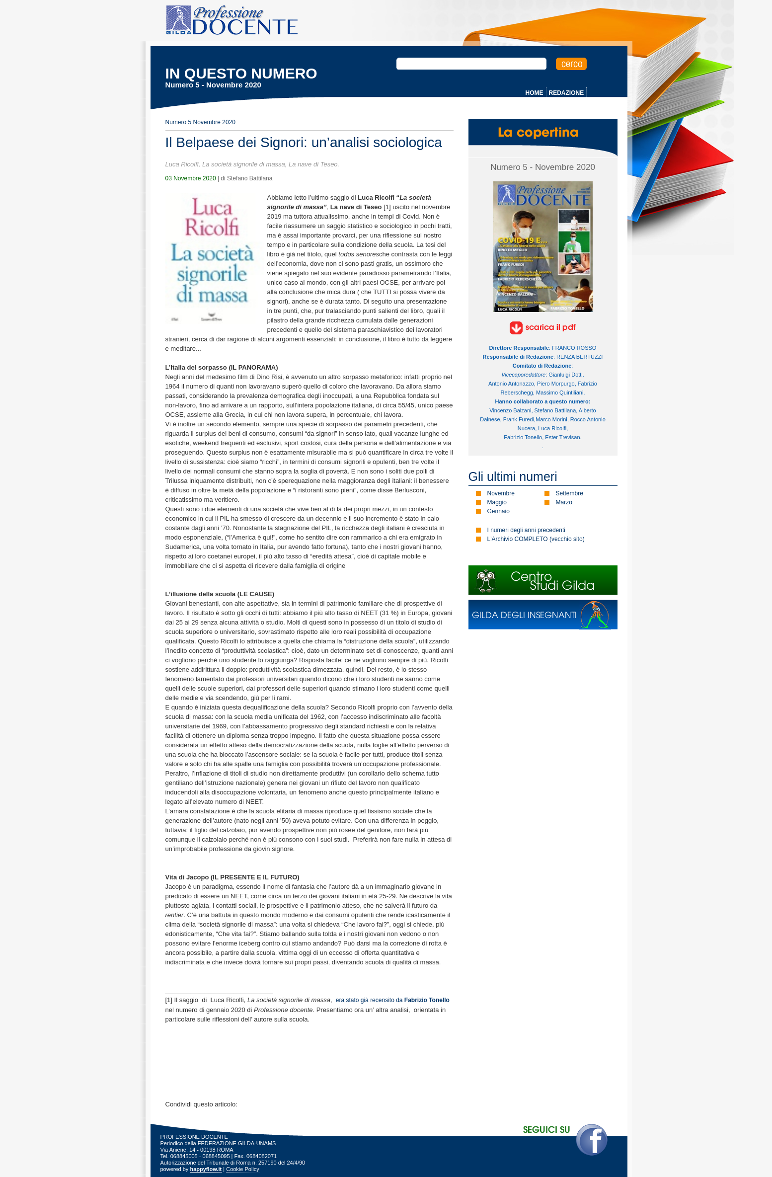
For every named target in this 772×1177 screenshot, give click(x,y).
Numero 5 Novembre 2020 (200, 122)
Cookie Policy (242, 1169)
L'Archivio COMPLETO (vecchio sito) (536, 539)
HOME (534, 92)
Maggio (497, 502)
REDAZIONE (566, 92)
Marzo (564, 502)
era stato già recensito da (393, 1000)
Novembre (501, 493)
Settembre (569, 493)
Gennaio (498, 511)
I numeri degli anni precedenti (526, 530)
